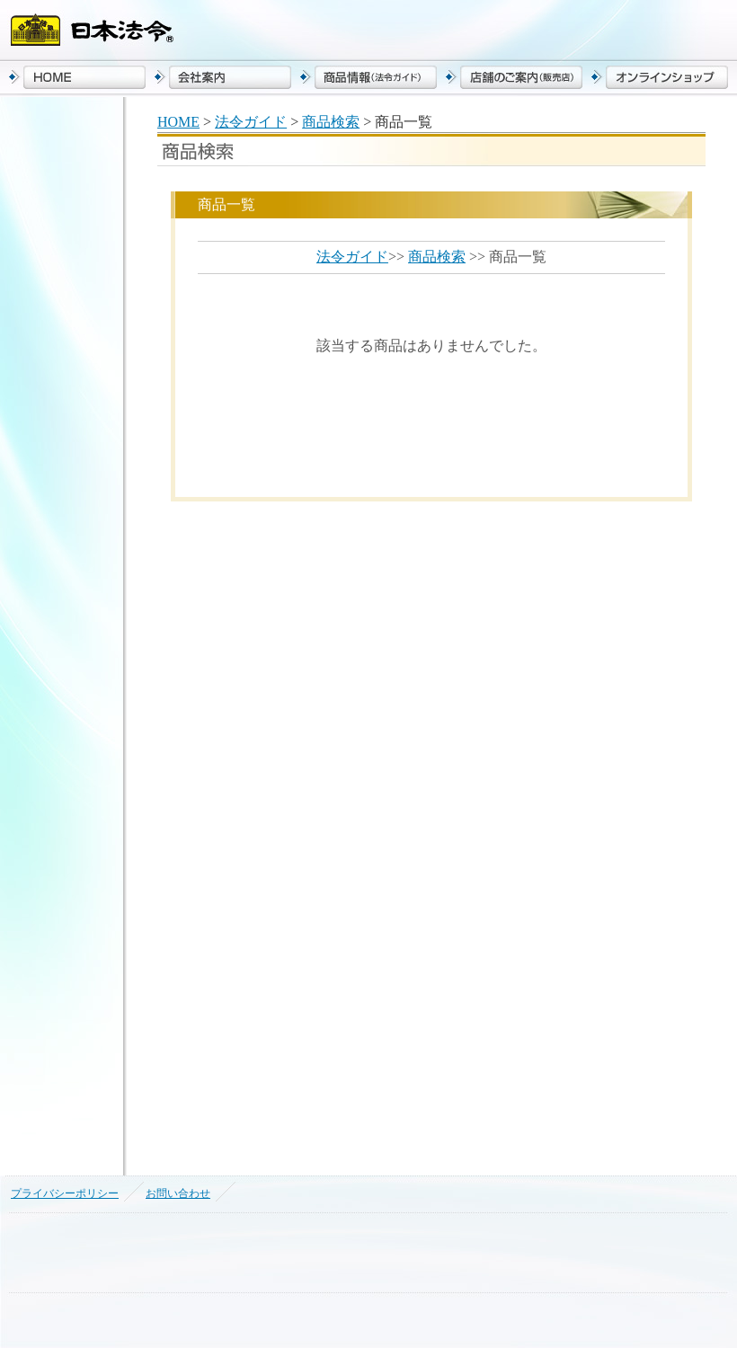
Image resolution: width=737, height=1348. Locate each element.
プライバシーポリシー (65, 1193)
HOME (178, 121)
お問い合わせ (178, 1193)
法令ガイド (251, 121)
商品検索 (331, 121)
